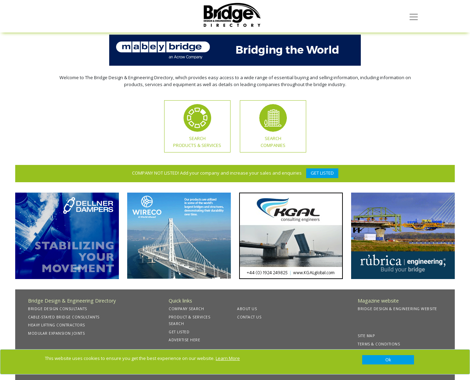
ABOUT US (247, 308)
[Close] (388, 360)
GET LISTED (322, 173)
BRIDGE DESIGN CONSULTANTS (57, 308)
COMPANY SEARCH (186, 308)
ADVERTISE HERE (184, 339)
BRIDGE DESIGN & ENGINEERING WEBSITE (397, 308)
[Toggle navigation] (413, 16)
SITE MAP (366, 335)
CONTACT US (249, 317)
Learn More (228, 358)
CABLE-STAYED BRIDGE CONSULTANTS (64, 317)
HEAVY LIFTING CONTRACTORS (56, 325)
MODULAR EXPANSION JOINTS (56, 333)
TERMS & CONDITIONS (379, 344)
